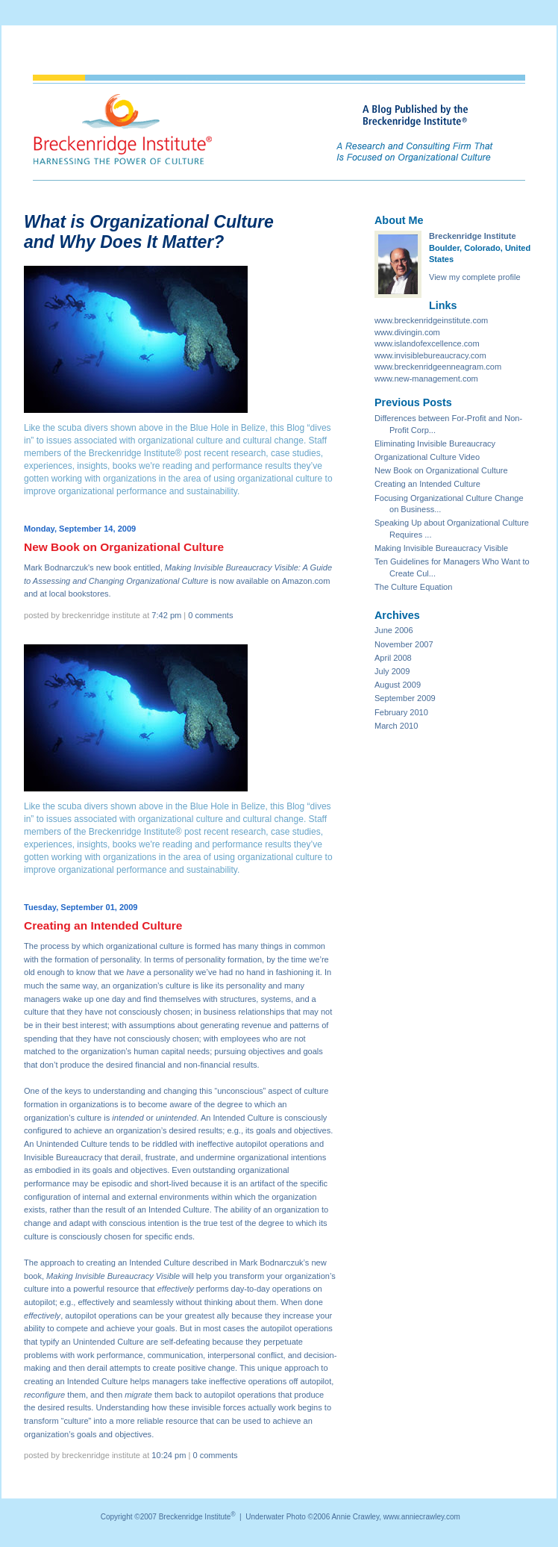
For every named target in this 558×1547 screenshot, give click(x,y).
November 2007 (403, 644)
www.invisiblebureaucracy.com (430, 355)
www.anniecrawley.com (421, 1517)
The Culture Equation (413, 586)
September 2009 (405, 698)
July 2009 (392, 671)
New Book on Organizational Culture (441, 470)
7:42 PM (166, 615)
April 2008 (393, 657)
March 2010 (396, 725)
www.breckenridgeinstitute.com (431, 320)
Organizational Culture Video (427, 456)
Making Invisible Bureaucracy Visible (441, 548)
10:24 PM (168, 1455)
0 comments (210, 615)
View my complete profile (475, 277)
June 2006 (393, 630)
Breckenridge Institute (472, 235)
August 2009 (397, 684)
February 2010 (401, 712)
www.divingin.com (407, 332)
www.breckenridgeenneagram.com (437, 366)
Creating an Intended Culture (427, 483)
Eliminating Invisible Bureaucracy (434, 443)
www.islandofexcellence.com (427, 343)
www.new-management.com (426, 378)
